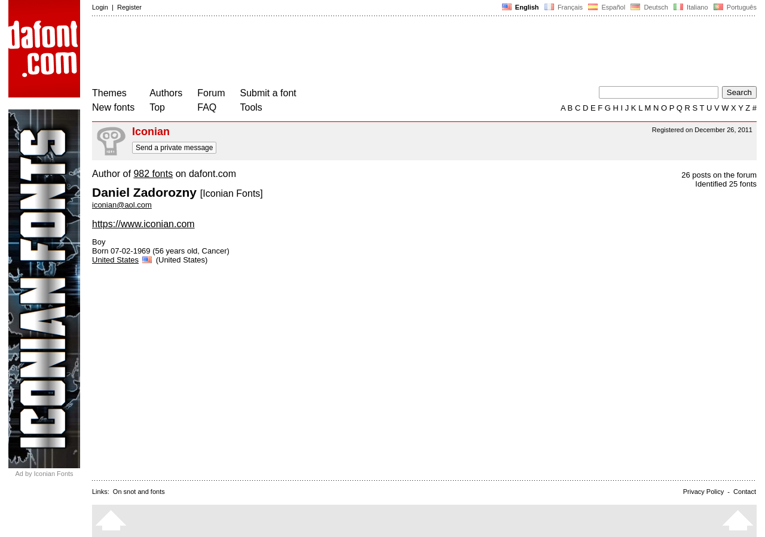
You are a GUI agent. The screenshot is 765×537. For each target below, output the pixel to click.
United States (123, 259)
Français (564, 7)
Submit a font (268, 93)
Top (157, 107)
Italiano (691, 7)
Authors (165, 93)
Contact (744, 491)
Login (100, 7)
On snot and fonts (139, 491)
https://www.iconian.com (143, 224)
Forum (211, 93)
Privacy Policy (703, 491)
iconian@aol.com (122, 204)
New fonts (113, 107)
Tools (251, 107)
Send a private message (174, 148)
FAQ (206, 107)
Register (129, 7)
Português (734, 7)
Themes (109, 93)
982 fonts (153, 174)
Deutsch (649, 7)
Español (606, 7)
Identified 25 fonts (726, 183)
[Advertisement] (309, 53)
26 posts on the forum (719, 174)
